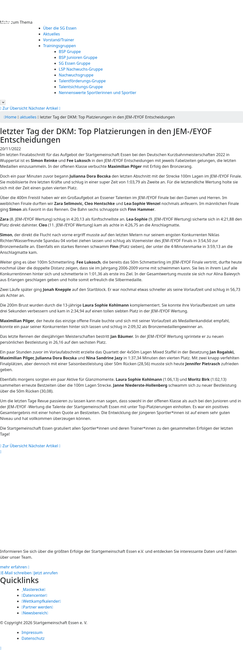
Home (10, 117)
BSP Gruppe (70, 51)
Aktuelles (51, 34)
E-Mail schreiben (16, 573)
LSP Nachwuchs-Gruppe (81, 69)
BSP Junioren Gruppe (78, 57)
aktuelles (28, 117)
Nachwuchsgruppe (76, 75)
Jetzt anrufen (45, 573)
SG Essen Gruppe (74, 63)
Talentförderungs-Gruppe (82, 81)
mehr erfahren (14, 567)
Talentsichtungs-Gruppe (81, 86)
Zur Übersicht (13, 108)
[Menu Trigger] (6, 20)
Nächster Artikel (44, 108)
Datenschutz (33, 638)
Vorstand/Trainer (58, 40)
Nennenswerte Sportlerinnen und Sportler (97, 92)
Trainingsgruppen (59, 45)
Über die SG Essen (59, 28)
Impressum (32, 632)
